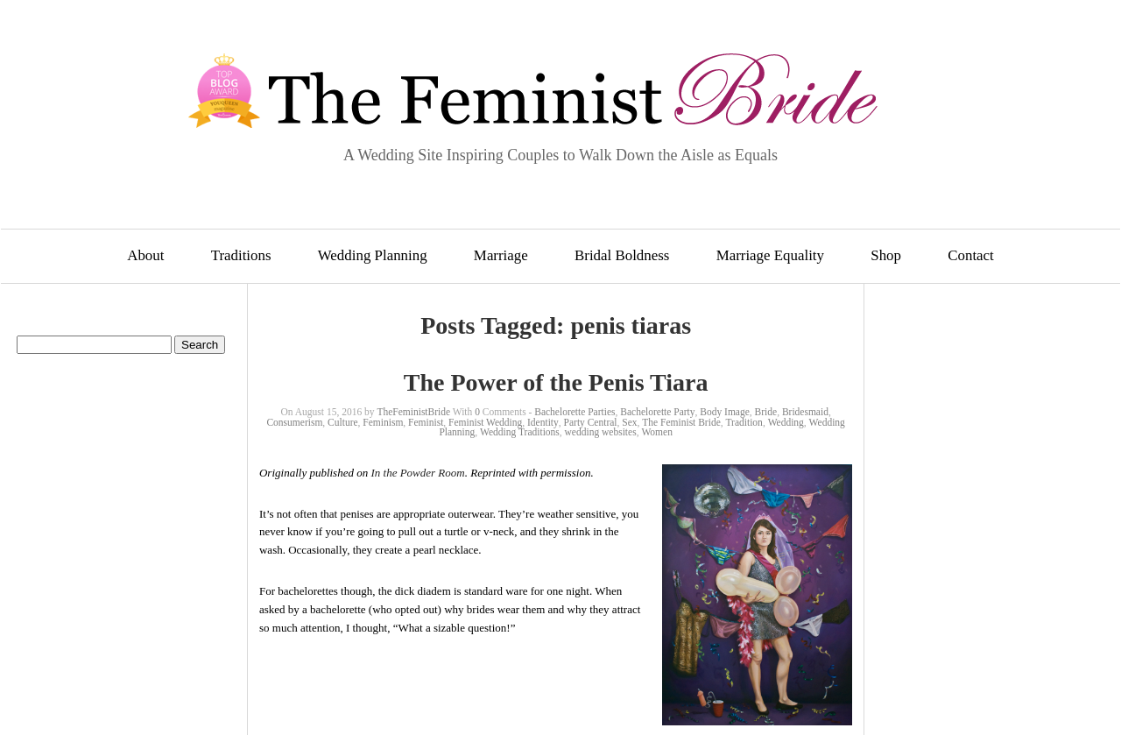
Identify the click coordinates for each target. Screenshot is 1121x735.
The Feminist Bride (681, 422)
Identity (543, 422)
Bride (766, 411)
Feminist (425, 422)
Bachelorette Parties (574, 411)
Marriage (501, 255)
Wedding (786, 422)
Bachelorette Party (657, 411)
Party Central (590, 422)
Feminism (383, 422)
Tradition (743, 422)
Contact (971, 255)
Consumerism (294, 422)
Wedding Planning (372, 255)
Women (656, 432)
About (145, 255)
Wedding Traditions (520, 432)
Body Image (725, 411)
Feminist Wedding (485, 422)
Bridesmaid (805, 411)
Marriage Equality (770, 255)
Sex (629, 422)
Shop (886, 255)
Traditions (241, 255)
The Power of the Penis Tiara (556, 382)
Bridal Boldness (622, 255)
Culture (343, 422)
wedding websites (601, 432)
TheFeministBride (413, 411)
